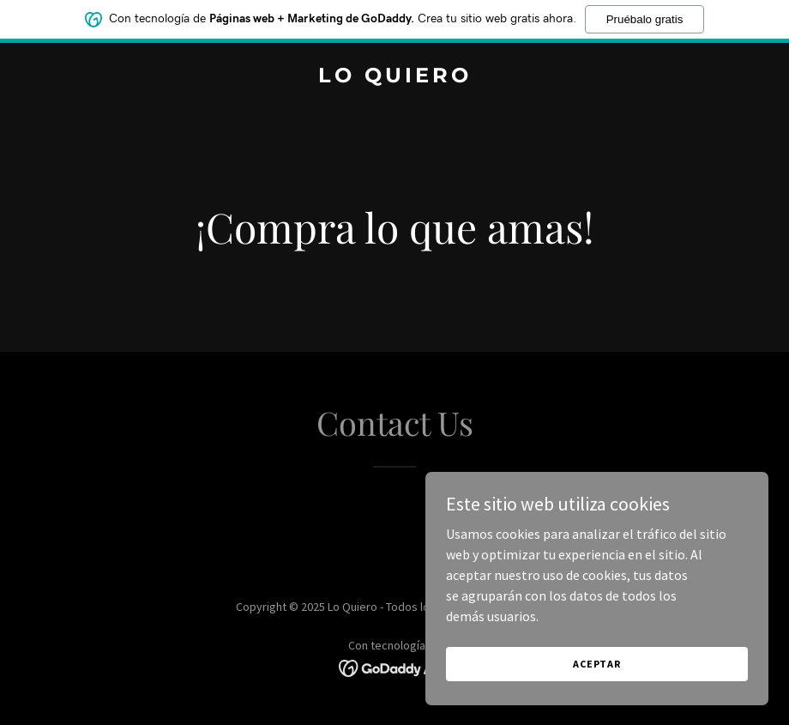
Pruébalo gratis (645, 15)
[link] (395, 77)
